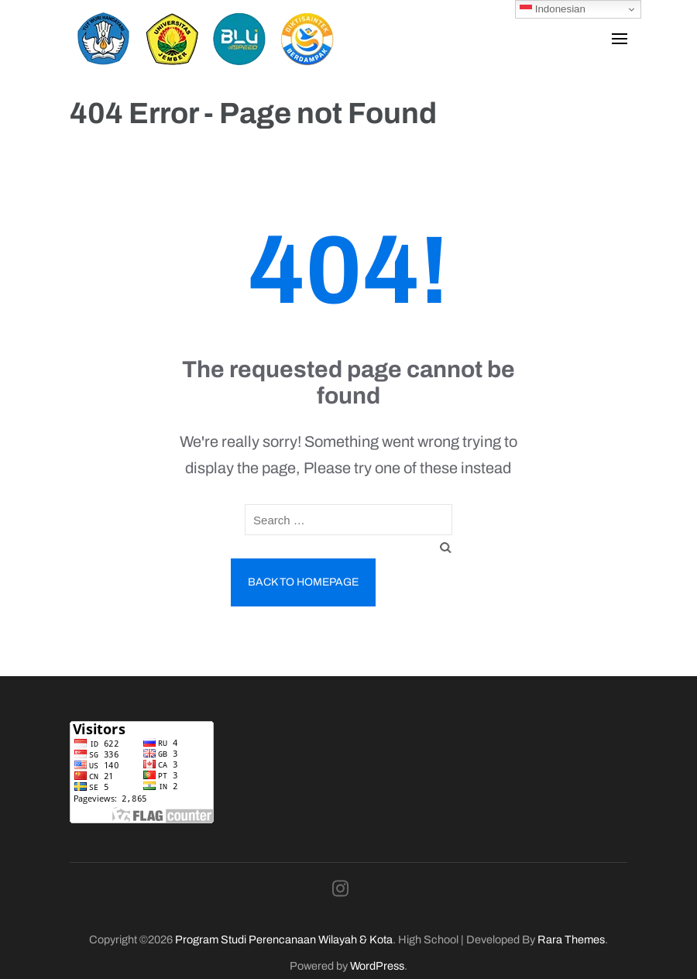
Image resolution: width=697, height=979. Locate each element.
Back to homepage (303, 582)
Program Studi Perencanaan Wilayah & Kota (284, 939)
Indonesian (552, 9)
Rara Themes (571, 939)
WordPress (377, 966)
